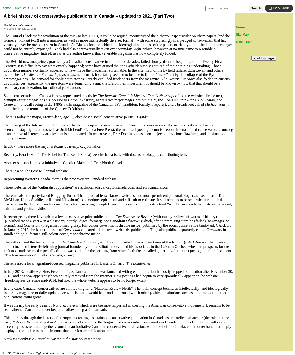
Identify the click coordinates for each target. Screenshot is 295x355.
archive (20, 8)
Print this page (263, 58)
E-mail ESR (244, 42)
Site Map (242, 34)
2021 (34, 8)
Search (256, 8)
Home (118, 347)
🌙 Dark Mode (279, 8)
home (6, 8)
